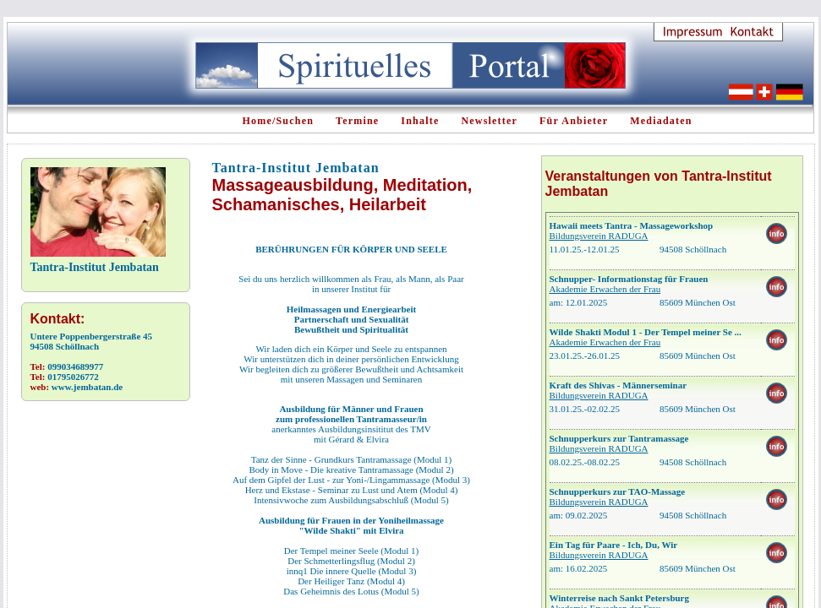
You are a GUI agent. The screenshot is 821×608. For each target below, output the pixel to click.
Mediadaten (661, 121)
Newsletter (489, 121)
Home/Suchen (279, 121)
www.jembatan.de (87, 387)
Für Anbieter (573, 121)
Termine (357, 121)
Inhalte (420, 121)
